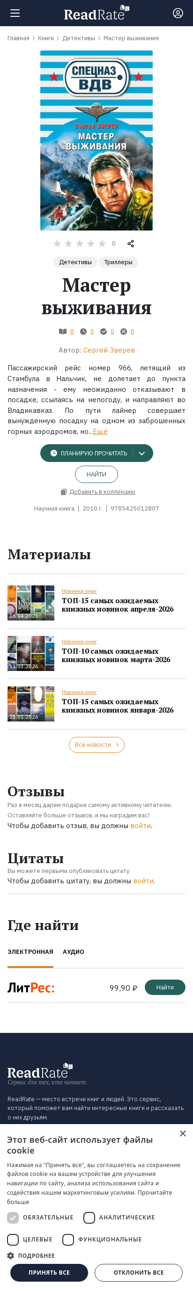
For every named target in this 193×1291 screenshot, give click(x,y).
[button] (96, 1255)
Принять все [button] (49, 1273)
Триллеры (118, 262)
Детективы (75, 262)
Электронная (30, 952)
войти (140, 825)
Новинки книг (79, 591)
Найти (96, 474)
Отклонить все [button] (138, 1273)
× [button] (182, 1134)
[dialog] (96, 1207)
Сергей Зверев (109, 350)
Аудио (73, 952)
